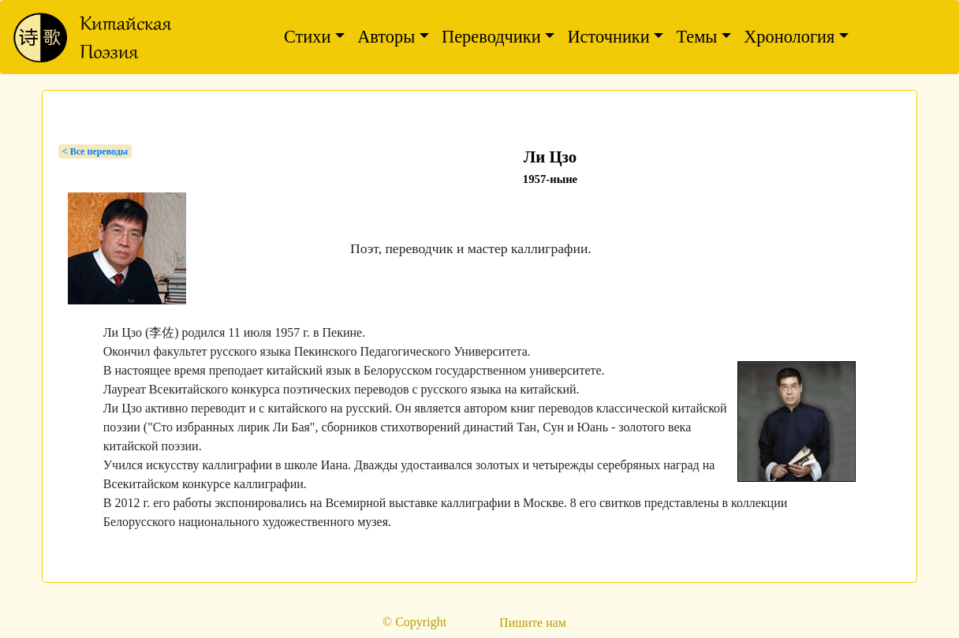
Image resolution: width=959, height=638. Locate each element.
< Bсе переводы (95, 151)
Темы (696, 37)
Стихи (307, 37)
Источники (608, 37)
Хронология (789, 37)
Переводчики (491, 37)
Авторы (386, 37)
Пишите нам (532, 622)
